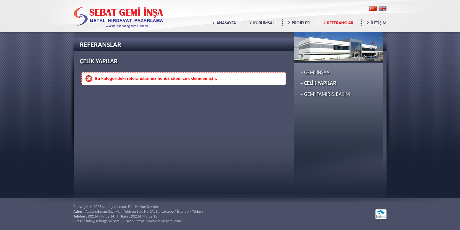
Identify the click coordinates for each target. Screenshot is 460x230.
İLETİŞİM (379, 23)
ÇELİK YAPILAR (320, 83)
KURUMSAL (263, 23)
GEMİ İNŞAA (316, 72)
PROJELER (301, 23)
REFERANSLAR (340, 23)
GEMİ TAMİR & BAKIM (327, 94)
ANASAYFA (226, 23)
